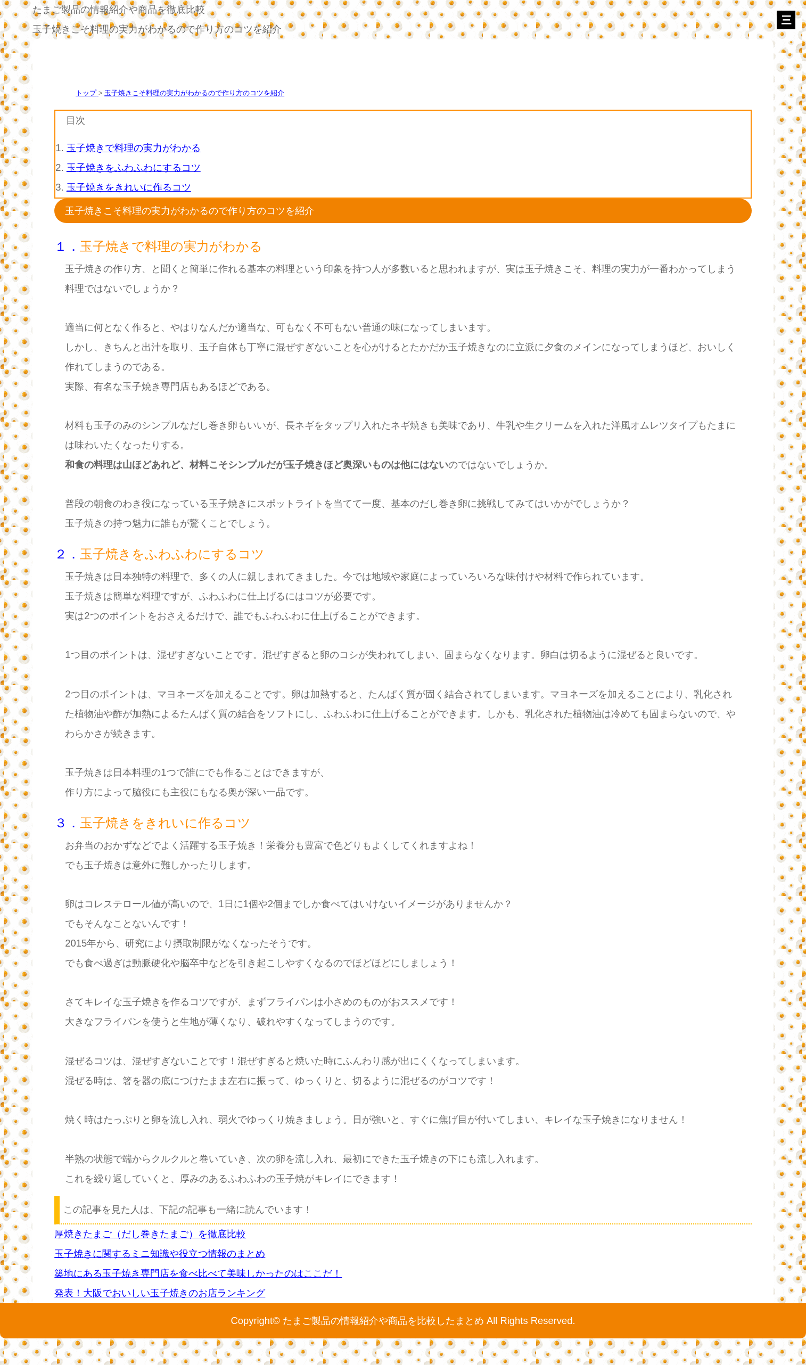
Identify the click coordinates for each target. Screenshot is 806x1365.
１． (67, 246)
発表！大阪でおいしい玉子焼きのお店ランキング (159, 1292)
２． (67, 554)
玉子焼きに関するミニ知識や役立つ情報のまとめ (159, 1253)
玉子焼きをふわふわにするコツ (134, 167)
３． (67, 823)
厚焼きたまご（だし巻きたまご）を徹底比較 (150, 1233)
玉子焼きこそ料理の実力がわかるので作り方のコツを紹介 (194, 93)
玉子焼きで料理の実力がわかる (134, 147)
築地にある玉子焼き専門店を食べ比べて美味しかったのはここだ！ (198, 1273)
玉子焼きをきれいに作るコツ (129, 187)
